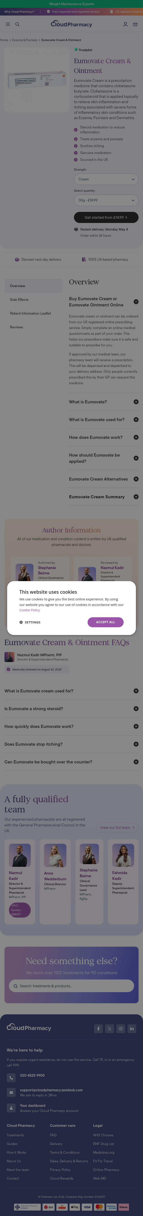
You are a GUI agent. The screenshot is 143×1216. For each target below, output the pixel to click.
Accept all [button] (105, 622)
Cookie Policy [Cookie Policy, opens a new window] (29, 610)
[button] (29, 622)
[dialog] (71, 608)
